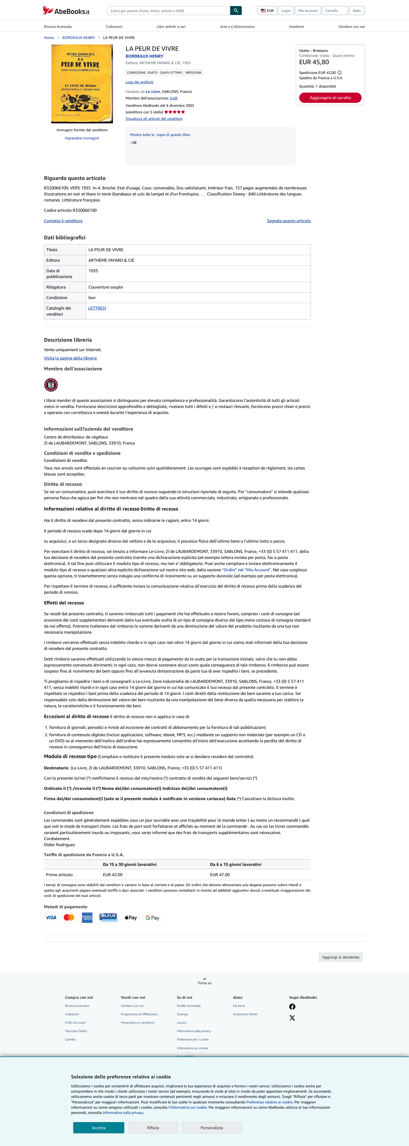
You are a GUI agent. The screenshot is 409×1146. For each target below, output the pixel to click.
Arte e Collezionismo (237, 26)
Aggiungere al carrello (330, 97)
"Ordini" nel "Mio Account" (246, 569)
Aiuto (357, 10)
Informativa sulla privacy (194, 1031)
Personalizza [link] (212, 1127)
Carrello (70, 1039)
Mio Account (308, 10)
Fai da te (239, 1006)
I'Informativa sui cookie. (188, 1107)
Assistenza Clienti (245, 1014)
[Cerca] (236, 10)
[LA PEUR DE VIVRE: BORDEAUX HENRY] (82, 83)
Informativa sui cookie (192, 1048)
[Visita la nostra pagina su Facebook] (292, 1007)
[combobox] (168, 10)
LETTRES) (97, 308)
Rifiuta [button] (153, 1127)
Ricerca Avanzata (58, 26)
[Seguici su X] (292, 1018)
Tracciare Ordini (76, 1031)
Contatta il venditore (63, 220)
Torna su (204, 983)
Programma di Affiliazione (139, 1014)
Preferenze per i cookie (193, 1039)
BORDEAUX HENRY (78, 37)
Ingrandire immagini (82, 138)
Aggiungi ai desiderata (340, 957)
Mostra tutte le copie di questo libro (160, 134)
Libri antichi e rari (171, 26)
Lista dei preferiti (140, 82)
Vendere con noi (351, 26)
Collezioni (114, 26)
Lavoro (181, 1022)
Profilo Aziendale (189, 1006)
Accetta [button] (99, 1127)
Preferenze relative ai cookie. (270, 1102)
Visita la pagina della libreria (70, 358)
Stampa (182, 1014)
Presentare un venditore (137, 1022)
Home (49, 37)
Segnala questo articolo (289, 220)
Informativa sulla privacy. (123, 1112)
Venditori (296, 26)
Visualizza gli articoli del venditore (154, 118)
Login (286, 10)
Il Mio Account (75, 1022)
